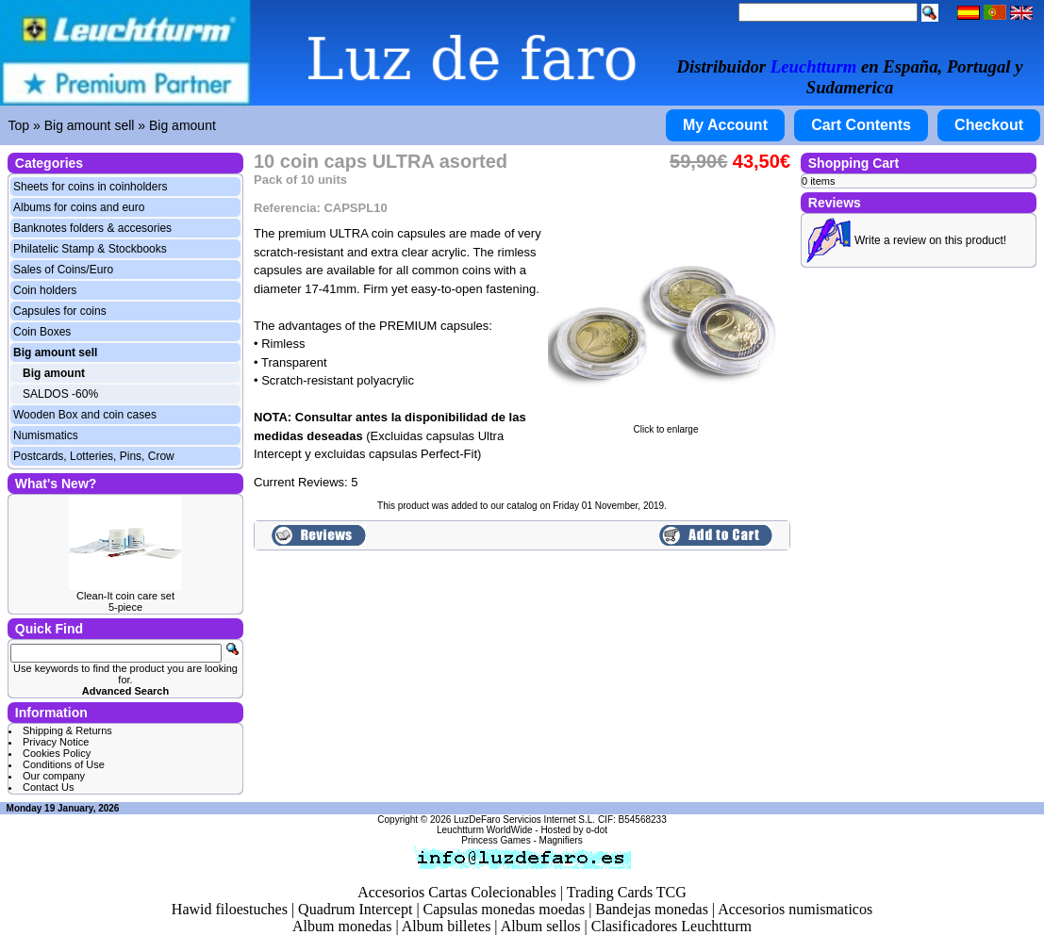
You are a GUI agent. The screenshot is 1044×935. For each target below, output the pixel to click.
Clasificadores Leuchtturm (671, 926)
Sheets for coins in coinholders (90, 186)
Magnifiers (561, 840)
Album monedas (341, 926)
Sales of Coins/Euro (63, 269)
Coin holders (44, 290)
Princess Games (495, 840)
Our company (54, 775)
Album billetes (446, 926)
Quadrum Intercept (355, 909)
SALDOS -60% (60, 394)
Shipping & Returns (67, 730)
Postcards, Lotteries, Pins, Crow (93, 456)
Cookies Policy (57, 753)
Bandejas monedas (651, 909)
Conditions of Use (64, 764)
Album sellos (541, 926)
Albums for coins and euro (78, 207)
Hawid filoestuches (230, 909)
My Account (725, 125)
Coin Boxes (42, 331)
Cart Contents (861, 125)
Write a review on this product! (930, 240)
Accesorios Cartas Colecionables (456, 892)
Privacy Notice (56, 741)
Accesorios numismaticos (795, 909)
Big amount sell (89, 125)
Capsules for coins (60, 311)
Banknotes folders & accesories (92, 228)
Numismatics (45, 435)
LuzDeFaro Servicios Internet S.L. (524, 819)
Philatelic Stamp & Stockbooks (90, 248)
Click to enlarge (666, 425)
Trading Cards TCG (627, 892)
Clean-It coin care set (125, 595)
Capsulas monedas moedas (504, 909)
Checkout (988, 125)
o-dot (596, 830)
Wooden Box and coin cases (85, 414)
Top (19, 125)
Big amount (182, 125)
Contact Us (48, 787)
